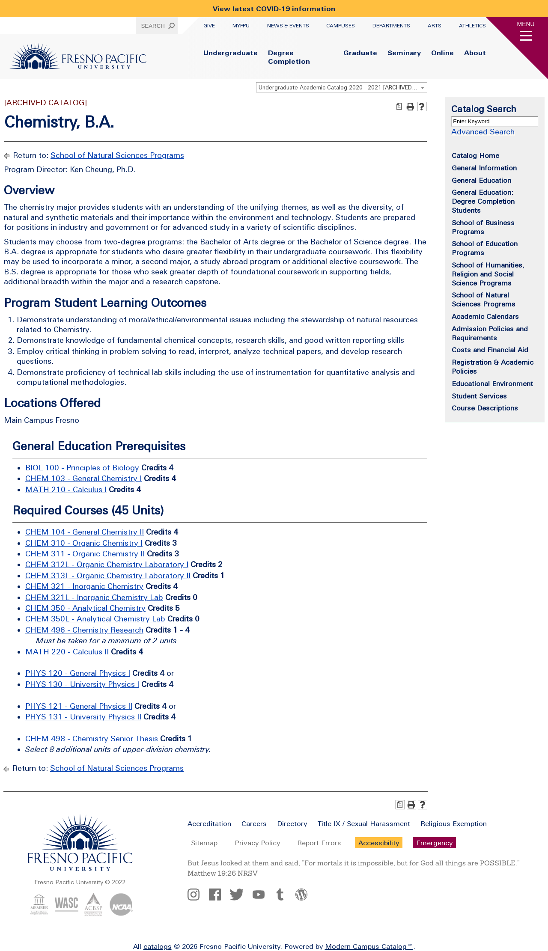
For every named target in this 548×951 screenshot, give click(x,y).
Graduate (360, 52)
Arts (434, 26)
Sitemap (204, 843)
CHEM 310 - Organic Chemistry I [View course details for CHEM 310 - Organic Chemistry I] (84, 542)
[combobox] (341, 87)
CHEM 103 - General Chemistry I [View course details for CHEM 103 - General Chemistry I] (83, 478)
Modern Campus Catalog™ (369, 946)
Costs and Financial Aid (490, 350)
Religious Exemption (453, 823)
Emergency (434, 843)
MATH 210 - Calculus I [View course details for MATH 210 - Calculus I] (66, 489)
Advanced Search (483, 131)
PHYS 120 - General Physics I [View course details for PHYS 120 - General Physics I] (77, 673)
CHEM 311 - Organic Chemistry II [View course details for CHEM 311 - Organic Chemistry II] (85, 553)
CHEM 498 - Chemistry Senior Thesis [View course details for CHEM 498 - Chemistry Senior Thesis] (91, 738)
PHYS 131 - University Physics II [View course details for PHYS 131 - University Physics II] (83, 716)
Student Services (479, 396)
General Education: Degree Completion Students (483, 201)
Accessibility (378, 843)
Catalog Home (475, 155)
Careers (254, 823)
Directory (292, 823)
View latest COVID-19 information (274, 8)
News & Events (288, 26)
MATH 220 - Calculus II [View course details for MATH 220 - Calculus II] (67, 651)
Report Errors (319, 843)
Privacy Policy (257, 843)
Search (153, 26)
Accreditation (209, 823)
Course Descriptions (485, 408)
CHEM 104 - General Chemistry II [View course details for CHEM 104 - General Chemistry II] (84, 531)
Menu (526, 24)
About (475, 52)
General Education (481, 180)
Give (209, 26)
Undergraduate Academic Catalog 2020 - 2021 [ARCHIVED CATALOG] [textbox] (343, 87)
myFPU (241, 26)
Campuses (340, 26)
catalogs (157, 946)
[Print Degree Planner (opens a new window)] (399, 106)
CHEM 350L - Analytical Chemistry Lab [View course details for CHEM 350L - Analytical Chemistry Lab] (95, 618)
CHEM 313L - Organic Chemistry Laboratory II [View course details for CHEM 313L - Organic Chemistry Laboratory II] (108, 575)
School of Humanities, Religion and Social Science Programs (488, 274)
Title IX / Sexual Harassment (363, 823)
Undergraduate (230, 52)
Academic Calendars (485, 316)
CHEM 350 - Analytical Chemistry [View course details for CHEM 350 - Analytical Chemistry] (85, 607)
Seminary (404, 52)
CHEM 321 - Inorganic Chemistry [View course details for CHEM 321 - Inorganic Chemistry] (84, 586)
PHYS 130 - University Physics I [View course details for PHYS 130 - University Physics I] (82, 684)
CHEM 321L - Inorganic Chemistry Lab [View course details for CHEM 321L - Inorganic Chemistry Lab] (94, 597)
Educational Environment (492, 383)
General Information (484, 168)
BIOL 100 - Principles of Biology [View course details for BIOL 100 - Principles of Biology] (82, 467)
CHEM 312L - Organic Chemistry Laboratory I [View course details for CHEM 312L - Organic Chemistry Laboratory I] (106, 564)
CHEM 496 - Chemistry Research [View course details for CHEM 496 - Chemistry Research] (84, 629)
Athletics (472, 26)
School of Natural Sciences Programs (117, 155)
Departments (391, 26)
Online (442, 52)
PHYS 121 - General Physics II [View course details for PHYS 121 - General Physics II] (78, 705)
